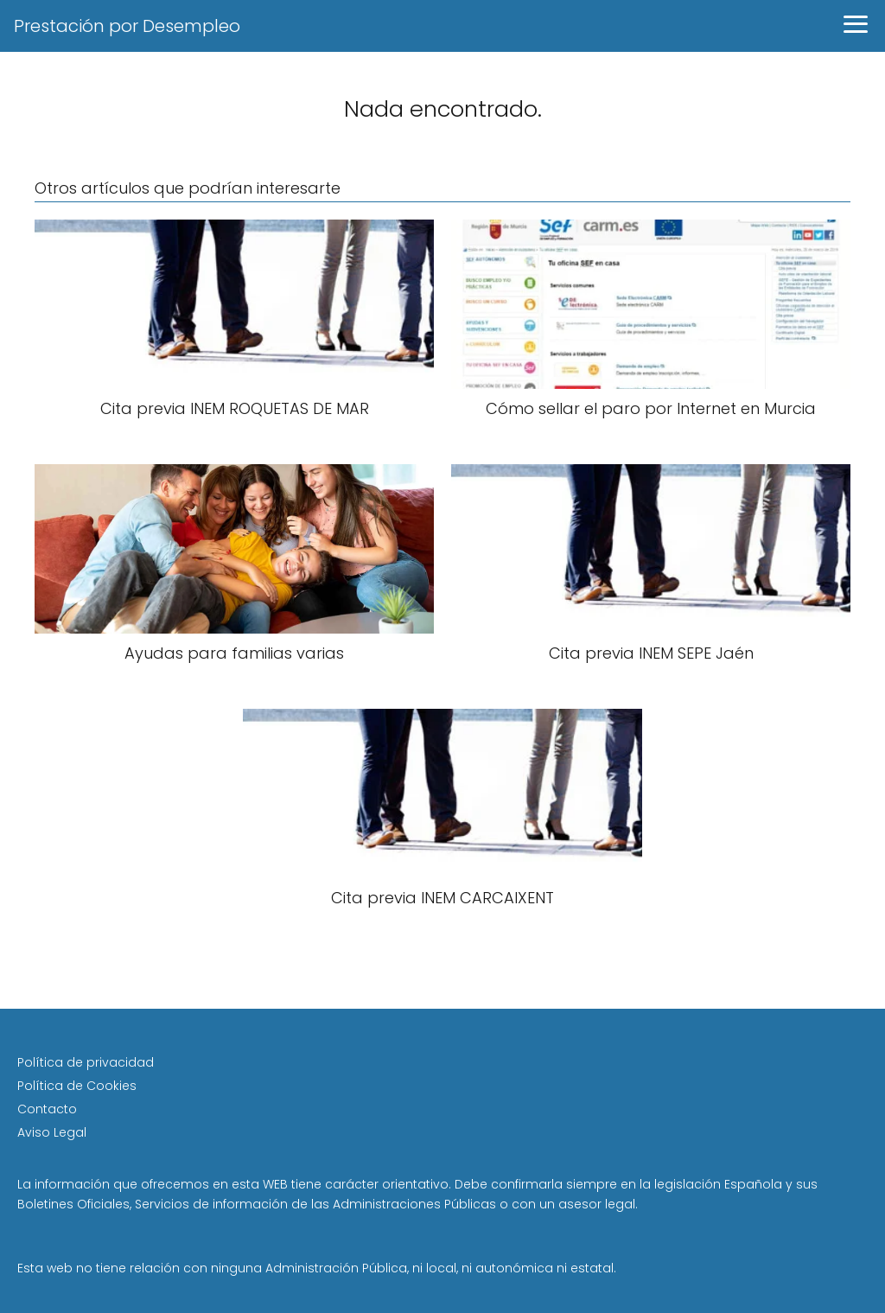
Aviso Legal (51, 1132)
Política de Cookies (77, 1085)
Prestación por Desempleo (127, 26)
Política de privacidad (85, 1062)
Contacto (47, 1109)
